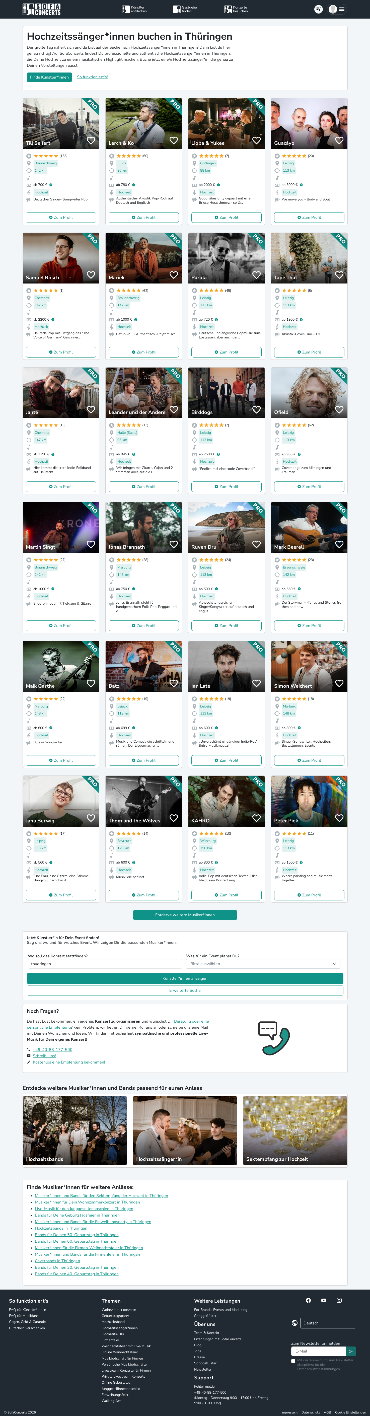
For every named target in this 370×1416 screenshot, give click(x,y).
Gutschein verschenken (27, 1328)
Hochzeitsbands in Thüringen (61, 1228)
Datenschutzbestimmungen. (319, 1369)
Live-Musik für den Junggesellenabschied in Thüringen (84, 1209)
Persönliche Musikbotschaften (125, 1364)
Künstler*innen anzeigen (185, 978)
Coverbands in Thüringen (57, 1261)
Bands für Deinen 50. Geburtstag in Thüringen (77, 1235)
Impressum (289, 1412)
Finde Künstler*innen (49, 77)
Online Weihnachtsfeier (120, 1352)
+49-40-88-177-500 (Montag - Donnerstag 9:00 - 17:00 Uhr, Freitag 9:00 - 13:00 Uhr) (231, 1397)
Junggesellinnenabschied (121, 1388)
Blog (197, 1345)
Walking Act (111, 1400)
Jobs (197, 1351)
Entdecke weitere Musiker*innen (185, 915)
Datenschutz (311, 1412)
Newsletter (202, 1369)
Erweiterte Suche (185, 990)
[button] (337, 9)
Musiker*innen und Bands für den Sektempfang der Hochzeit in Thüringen (101, 1195)
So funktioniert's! (92, 77)
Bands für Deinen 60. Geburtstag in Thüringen (77, 1241)
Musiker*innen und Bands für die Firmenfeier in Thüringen (87, 1254)
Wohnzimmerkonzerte (119, 1309)
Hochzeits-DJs (113, 1334)
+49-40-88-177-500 (52, 1049)
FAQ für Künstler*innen (27, 1309)
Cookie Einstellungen (350, 1412)
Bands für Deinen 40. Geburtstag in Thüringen (77, 1274)
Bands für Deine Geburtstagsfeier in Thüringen (77, 1215)
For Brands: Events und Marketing (220, 1309)
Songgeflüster (205, 1315)
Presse (199, 1357)
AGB (327, 1412)
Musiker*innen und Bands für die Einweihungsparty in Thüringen (93, 1222)
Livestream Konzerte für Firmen (126, 1370)
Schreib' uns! (44, 1056)
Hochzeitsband (113, 1321)
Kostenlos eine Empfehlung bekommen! (69, 1062)
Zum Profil (63, 217)
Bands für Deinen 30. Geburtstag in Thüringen (77, 1267)
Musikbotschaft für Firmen (122, 1358)
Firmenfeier (110, 1340)
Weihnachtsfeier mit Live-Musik (126, 1346)
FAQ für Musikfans (24, 1315)
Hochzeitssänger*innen (120, 1328)
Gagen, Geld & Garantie (27, 1321)
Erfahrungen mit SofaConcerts (218, 1339)
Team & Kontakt (206, 1332)
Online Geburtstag (116, 1382)
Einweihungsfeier (115, 1394)
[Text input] (318, 1351)
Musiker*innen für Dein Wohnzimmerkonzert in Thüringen (87, 1202)
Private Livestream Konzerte (123, 1376)
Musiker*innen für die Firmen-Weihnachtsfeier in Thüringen (89, 1248)
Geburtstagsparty (115, 1315)
